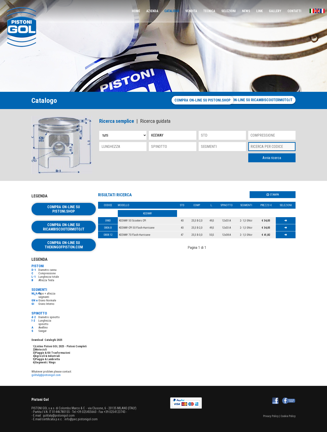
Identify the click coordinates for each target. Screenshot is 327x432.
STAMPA (272, 194)
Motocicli (41, 349)
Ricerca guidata (155, 121)
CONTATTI (294, 11)
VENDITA (191, 11)
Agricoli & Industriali (47, 356)
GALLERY (275, 11)
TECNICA (209, 11)
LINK (259, 11)
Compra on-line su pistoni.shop (182, 100)
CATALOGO (171, 11)
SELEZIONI (228, 11)
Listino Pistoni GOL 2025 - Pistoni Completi (61, 346)
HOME (136, 11)
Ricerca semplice (116, 121)
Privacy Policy (271, 416)
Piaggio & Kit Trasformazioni (52, 352)
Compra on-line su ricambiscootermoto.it (255, 100)
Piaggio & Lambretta (47, 359)
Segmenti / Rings (45, 362)
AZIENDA (152, 11)
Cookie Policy (288, 416)
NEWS (246, 11)
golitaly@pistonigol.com (46, 375)
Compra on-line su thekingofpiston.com (64, 245)
